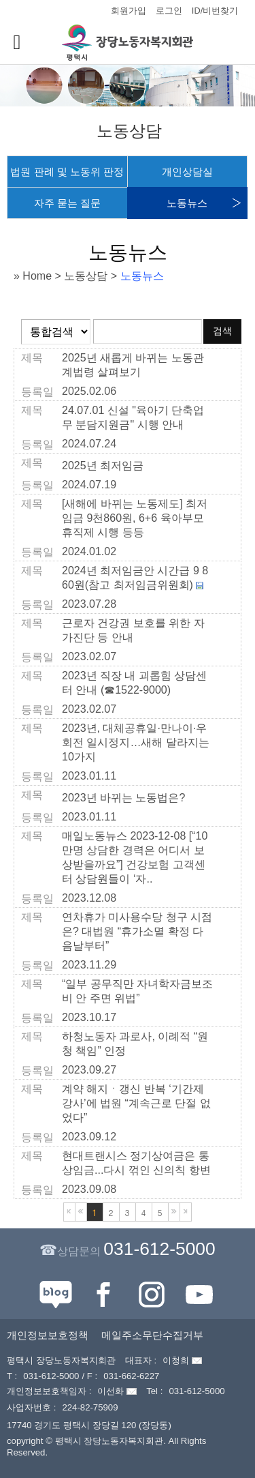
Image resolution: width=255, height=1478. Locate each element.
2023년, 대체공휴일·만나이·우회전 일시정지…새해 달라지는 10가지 (135, 742)
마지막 (186, 1212)
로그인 (169, 10)
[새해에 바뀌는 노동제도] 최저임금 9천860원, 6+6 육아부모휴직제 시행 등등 (134, 518)
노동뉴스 (187, 203)
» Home (33, 276)
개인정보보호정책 (47, 1335)
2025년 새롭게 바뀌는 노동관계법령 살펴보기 (133, 365)
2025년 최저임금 (102, 465)
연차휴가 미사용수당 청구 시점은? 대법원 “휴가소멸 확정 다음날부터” (137, 931)
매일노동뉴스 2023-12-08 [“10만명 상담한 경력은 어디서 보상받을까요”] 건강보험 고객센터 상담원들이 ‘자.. (134, 857)
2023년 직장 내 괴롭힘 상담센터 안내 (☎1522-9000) (134, 683)
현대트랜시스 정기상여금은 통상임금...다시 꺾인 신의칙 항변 (136, 1163)
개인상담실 (187, 171)
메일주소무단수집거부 (152, 1335)
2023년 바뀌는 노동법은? (123, 797)
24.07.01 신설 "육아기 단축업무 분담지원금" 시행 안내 (133, 417)
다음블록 (174, 1212)
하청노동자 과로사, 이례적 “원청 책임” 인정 (135, 1043)
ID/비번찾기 (215, 10)
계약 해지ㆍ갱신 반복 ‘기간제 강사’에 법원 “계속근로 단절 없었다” (136, 1103)
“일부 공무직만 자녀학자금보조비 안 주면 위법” (137, 991)
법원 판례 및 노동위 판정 (67, 171)
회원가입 (128, 10)
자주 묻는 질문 (67, 203)
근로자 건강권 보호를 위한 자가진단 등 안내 (133, 630)
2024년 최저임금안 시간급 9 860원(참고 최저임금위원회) (135, 578)
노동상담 (85, 276)
